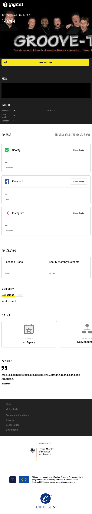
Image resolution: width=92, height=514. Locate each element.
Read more (6, 384)
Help (8, 404)
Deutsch (13, 409)
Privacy (10, 420)
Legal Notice (12, 425)
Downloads (12, 429)
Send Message (45, 62)
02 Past (19, 295)
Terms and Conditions (17, 415)
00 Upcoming (8, 295)
